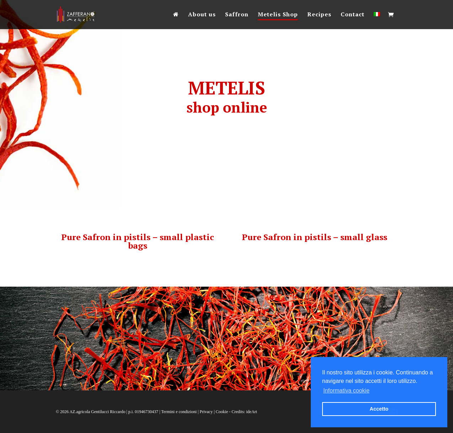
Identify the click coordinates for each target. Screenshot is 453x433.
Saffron (237, 15)
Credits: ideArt (244, 411)
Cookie (222, 411)
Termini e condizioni (179, 411)
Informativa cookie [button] (346, 391)
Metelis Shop (278, 15)
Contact (352, 15)
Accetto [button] (379, 409)
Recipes (319, 15)
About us (202, 15)
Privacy (206, 411)
